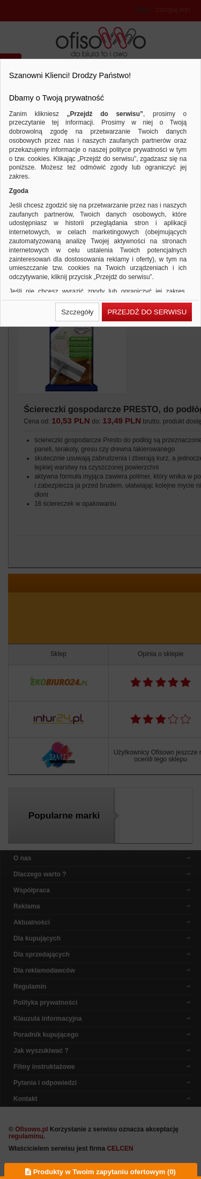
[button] (77, 312)
